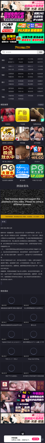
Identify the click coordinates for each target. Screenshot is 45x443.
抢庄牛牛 (40, 62)
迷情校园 (11, 91)
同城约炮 (11, 95)
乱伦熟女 (30, 77)
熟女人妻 (11, 69)
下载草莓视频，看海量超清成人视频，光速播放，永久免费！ (24, 216)
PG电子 (11, 59)
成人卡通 (30, 73)
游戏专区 (40, 59)
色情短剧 (20, 99)
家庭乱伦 (20, 88)
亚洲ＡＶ (11, 66)
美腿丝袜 (11, 84)
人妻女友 (30, 88)
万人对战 (30, 59)
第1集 (3, 221)
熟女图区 (30, 84)
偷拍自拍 (20, 73)
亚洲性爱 (11, 73)
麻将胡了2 (11, 62)
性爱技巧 (40, 91)
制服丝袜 (11, 77)
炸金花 (21, 62)
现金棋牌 (30, 62)
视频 (3, 68)
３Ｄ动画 (40, 66)
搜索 (40, 52)
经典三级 (20, 77)
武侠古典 (40, 88)
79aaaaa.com (22, 47)
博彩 (3, 60)
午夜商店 (20, 95)
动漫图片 (40, 81)
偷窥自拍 (11, 81)
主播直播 (30, 69)
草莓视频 (30, 95)
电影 (3, 75)
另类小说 (20, 91)
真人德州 (20, 59)
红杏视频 (11, 99)
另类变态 (40, 77)
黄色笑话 (30, 91)
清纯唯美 (20, 84)
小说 (3, 90)
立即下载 (35, 439)
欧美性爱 (40, 73)
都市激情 (11, 88)
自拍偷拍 (20, 66)
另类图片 (40, 84)
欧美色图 (30, 81)
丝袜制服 (20, 69)
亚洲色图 (20, 81)
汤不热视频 (40, 95)
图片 (3, 82)
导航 (3, 97)
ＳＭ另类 (40, 69)
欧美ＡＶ (30, 66)
